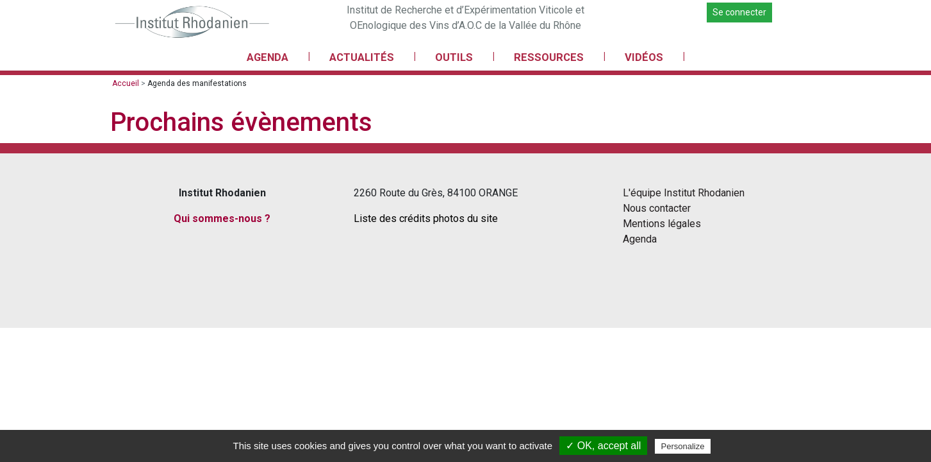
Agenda (640, 239)
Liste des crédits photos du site (426, 218)
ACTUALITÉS (361, 57)
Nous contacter (657, 208)
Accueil (125, 83)
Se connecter (739, 12)
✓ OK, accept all (603, 445)
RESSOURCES (549, 57)
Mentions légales (662, 224)
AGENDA (267, 57)
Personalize (683, 446)
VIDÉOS (644, 57)
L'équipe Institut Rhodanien (684, 193)
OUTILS (454, 57)
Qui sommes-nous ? (222, 218)
